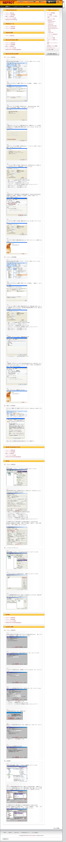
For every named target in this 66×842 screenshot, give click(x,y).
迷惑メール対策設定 (9, 16)
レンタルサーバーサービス (18, 6)
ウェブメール (50, 35)
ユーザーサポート (51, 1)
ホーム (2, 6)
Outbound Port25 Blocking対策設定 (13, 456)
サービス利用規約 (35, 832)
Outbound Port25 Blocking (11, 19)
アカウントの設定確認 (10, 14)
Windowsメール (10, 23)
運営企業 (10, 832)
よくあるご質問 (50, 49)
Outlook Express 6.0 (11, 10)
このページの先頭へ (56, 828)
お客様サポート (8, 6)
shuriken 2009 (9, 626)
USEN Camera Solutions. (31, 835)
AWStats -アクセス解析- (52, 46)
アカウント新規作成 (9, 13)
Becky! (7, 461)
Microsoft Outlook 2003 (12, 39)
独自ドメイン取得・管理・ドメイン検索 (41, 1)
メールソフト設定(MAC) (52, 34)
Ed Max (8, 614)
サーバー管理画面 (51, 12)
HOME (5, 832)
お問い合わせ (16, 832)
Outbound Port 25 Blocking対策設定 (13, 49)
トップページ (58, 1)
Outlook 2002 (9, 32)
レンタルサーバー (22, 1)
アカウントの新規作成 (10, 26)
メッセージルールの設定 (10, 18)
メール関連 (27, 6)
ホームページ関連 (51, 38)
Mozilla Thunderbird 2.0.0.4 (13, 447)
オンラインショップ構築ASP (31, 1)
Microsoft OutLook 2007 (12, 53)
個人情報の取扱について (25, 832)
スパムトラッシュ (51, 47)
